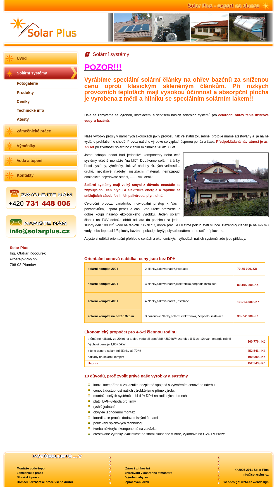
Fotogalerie (27, 83)
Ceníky (23, 101)
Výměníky (26, 146)
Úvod (22, 58)
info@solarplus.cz (256, 474)
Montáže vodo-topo (31, 468)
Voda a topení (29, 160)
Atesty (23, 119)
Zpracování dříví (137, 482)
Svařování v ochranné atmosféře (148, 472)
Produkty (25, 92)
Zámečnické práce (34, 131)
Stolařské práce (28, 477)
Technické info (30, 110)
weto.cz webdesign (255, 482)
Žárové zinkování (137, 468)
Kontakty (25, 175)
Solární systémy (32, 73)
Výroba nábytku (136, 477)
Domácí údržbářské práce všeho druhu (45, 482)
